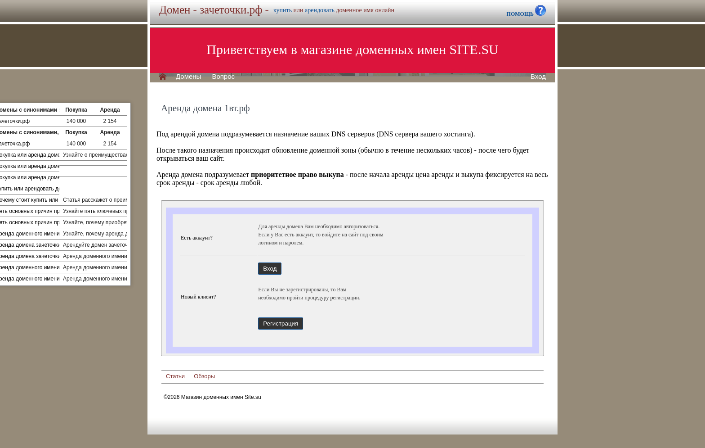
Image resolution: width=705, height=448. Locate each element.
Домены (188, 76)
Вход (538, 76)
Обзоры (204, 376)
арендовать (320, 10)
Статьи (175, 376)
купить (282, 10)
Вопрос (223, 76)
